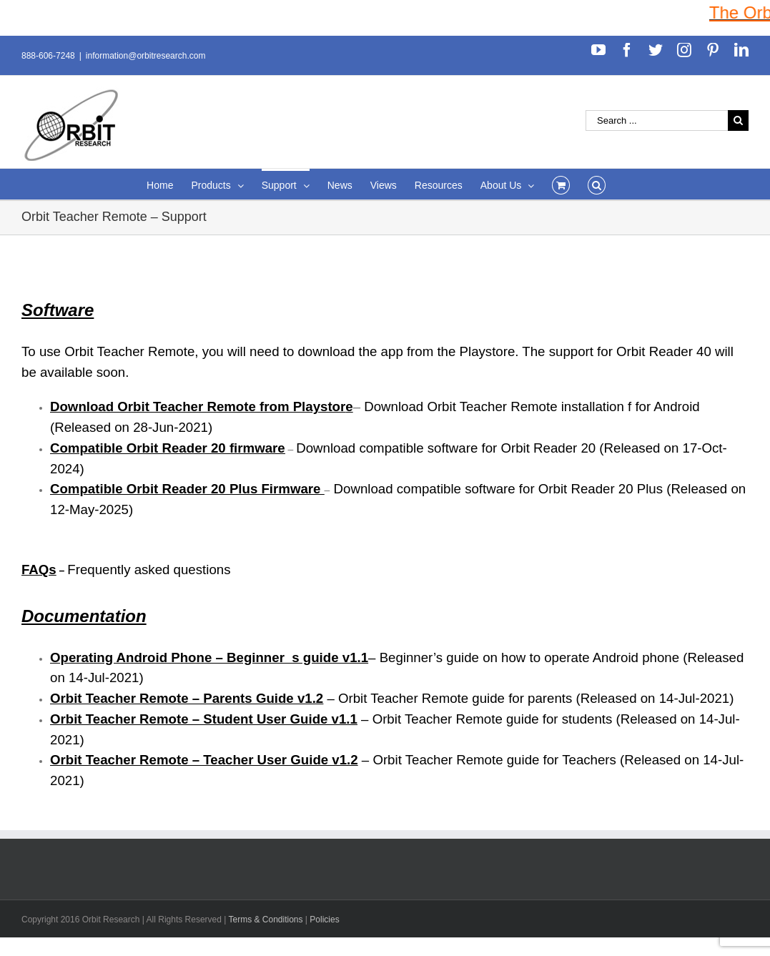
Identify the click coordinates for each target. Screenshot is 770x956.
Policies (324, 920)
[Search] (597, 184)
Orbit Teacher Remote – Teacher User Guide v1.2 (204, 759)
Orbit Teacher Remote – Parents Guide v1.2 (186, 698)
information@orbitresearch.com (146, 56)
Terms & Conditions (266, 920)
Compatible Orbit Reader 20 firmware (167, 447)
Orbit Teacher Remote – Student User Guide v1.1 (203, 718)
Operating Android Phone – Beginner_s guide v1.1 (209, 657)
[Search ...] (657, 120)
